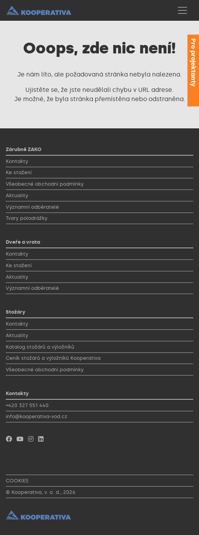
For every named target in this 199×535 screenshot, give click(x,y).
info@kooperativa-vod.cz (36, 416)
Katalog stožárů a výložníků (40, 347)
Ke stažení (19, 172)
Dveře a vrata (23, 242)
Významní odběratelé (32, 207)
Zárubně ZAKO (24, 149)
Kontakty (17, 161)
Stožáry (15, 312)
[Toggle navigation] (182, 10)
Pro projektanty (193, 62)
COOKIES (17, 480)
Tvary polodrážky (26, 218)
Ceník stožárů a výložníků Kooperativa (53, 358)
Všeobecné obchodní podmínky (45, 184)
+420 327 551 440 (27, 405)
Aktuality (17, 195)
